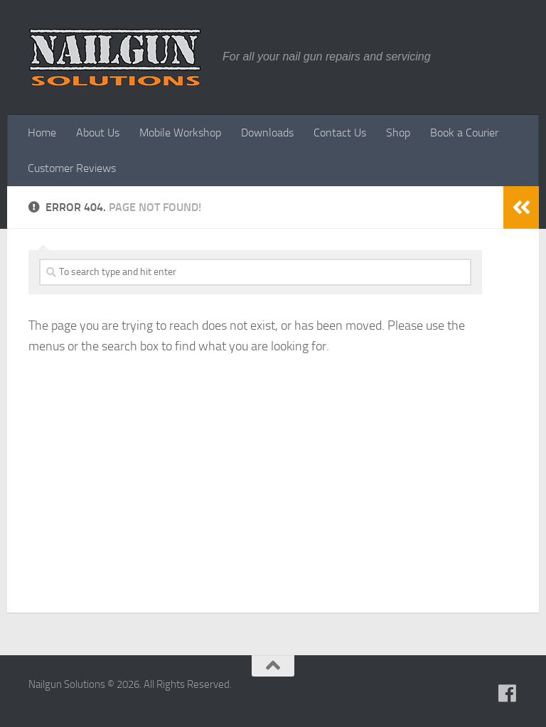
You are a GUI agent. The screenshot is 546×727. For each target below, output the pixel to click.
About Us (97, 132)
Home (42, 132)
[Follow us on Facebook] (508, 694)
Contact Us (340, 132)
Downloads (267, 132)
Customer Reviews (72, 168)
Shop (398, 132)
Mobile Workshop (180, 132)
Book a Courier (464, 132)
